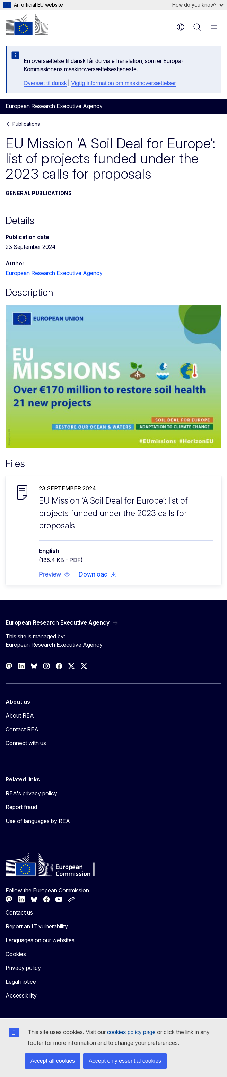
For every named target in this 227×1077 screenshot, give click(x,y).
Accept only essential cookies (125, 1061)
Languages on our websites (40, 940)
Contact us (19, 912)
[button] (54, 574)
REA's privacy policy (31, 793)
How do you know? (198, 5)
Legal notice (21, 981)
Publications (26, 124)
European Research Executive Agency (54, 273)
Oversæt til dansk (45, 83)
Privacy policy (23, 967)
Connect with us (26, 743)
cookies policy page (131, 1032)
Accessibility (21, 995)
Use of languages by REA (38, 820)
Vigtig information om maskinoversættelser (123, 83)
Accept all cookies (52, 1061)
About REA (20, 715)
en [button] (180, 27)
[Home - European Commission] (27, 24)
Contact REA (22, 729)
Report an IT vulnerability (37, 926)
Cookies (16, 953)
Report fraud (21, 807)
